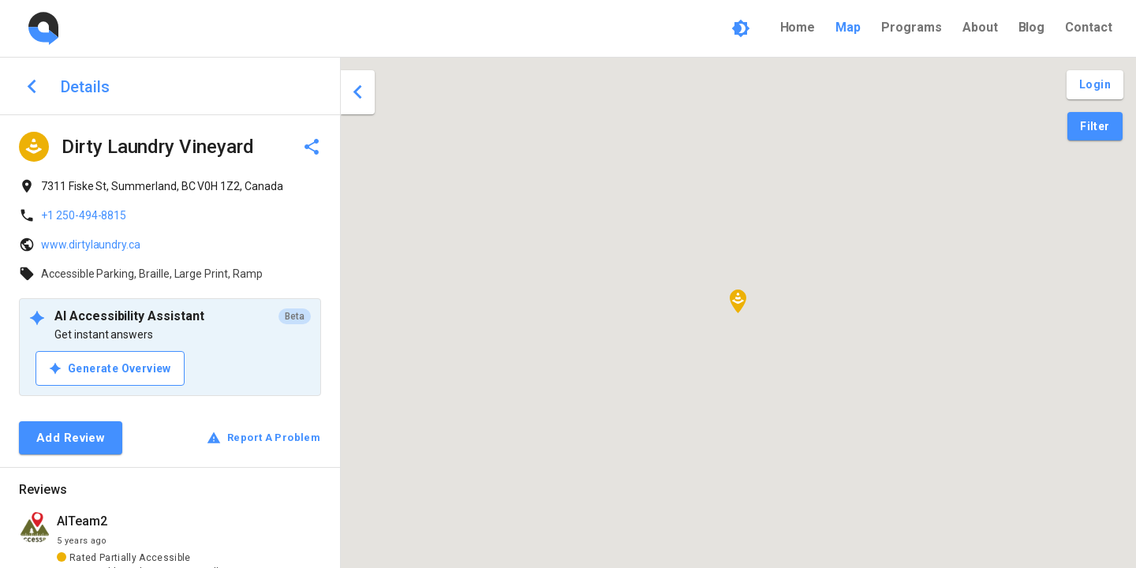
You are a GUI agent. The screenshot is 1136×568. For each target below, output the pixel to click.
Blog (1031, 27)
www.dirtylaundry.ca (90, 244)
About (980, 27)
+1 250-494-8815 (83, 215)
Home (798, 27)
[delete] (312, 147)
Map (848, 27)
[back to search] (32, 86)
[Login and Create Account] (1095, 84)
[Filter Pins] (1094, 126)
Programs (911, 27)
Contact (1088, 27)
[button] (738, 301)
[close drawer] (358, 92)
